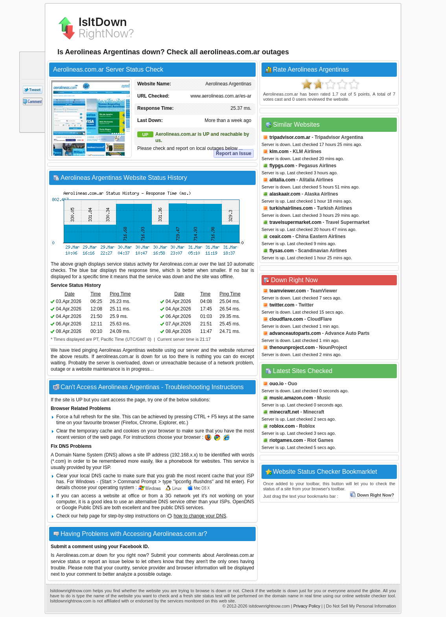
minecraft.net (284, 412)
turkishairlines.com (291, 208)
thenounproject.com (292, 347)
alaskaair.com (284, 194)
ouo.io (276, 383)
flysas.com (281, 250)
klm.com (279, 151)
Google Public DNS (82, 507)
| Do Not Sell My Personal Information (360, 606)
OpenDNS (243, 501)
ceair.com (280, 236)
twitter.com (281, 305)
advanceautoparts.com (295, 333)
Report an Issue (233, 153)
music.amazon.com (291, 398)
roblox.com (282, 426)
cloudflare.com (286, 319)
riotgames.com (286, 440)
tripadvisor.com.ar (289, 137)
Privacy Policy (306, 606)
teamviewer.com (287, 291)
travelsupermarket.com (295, 222)
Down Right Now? (372, 495)
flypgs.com (281, 165)
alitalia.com (282, 180)
